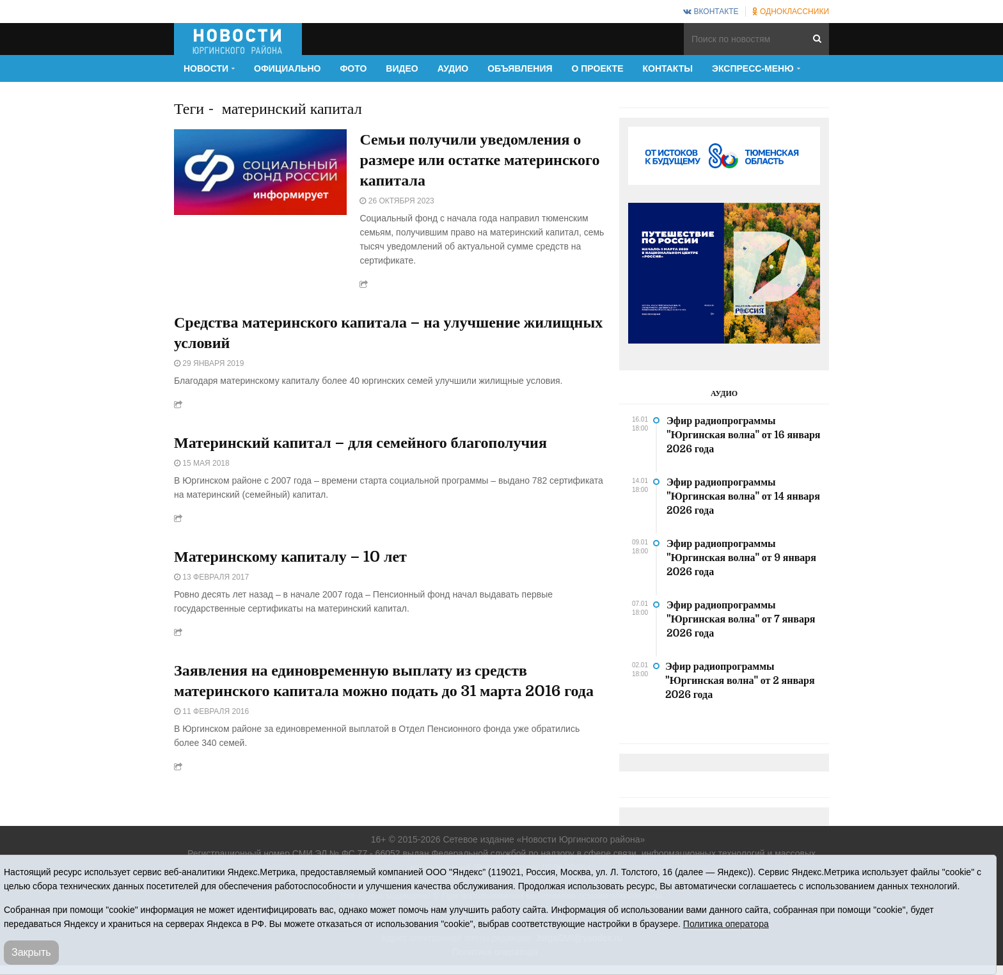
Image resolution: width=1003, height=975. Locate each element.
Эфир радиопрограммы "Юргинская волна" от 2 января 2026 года (740, 681)
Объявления (519, 68)
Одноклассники (790, 11)
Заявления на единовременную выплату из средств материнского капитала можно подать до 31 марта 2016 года (384, 681)
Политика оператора (726, 924)
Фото (353, 68)
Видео (402, 68)
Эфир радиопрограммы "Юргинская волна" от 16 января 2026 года (744, 435)
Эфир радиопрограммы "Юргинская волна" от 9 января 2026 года (741, 558)
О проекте (598, 68)
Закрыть (31, 952)
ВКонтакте (710, 11)
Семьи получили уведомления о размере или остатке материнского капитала (479, 160)
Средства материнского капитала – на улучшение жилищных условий (388, 332)
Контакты (668, 68)
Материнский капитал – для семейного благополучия (360, 443)
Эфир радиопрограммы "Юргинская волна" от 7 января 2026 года (741, 619)
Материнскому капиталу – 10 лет (290, 557)
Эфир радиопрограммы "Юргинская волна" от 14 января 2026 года (743, 496)
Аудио (453, 68)
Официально (287, 68)
